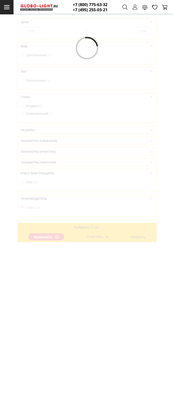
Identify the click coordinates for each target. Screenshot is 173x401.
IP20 (31, 182)
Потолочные (38, 80)
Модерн (34, 106)
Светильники (38, 55)
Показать (46, 237)
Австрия (34, 233)
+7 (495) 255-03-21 (90, 9)
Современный (39, 113)
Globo (32, 207)
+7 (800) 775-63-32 (90, 4)
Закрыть (138, 236)
